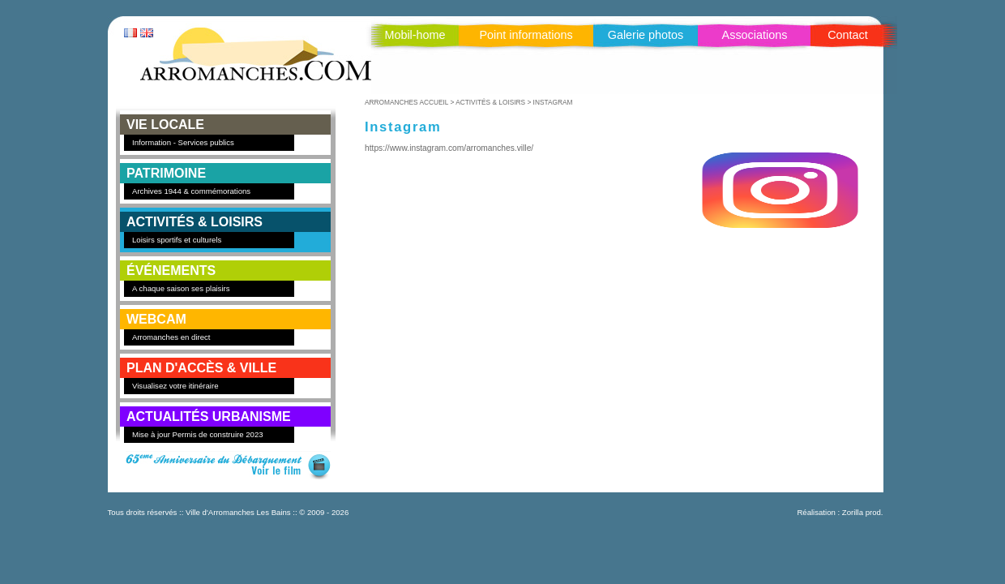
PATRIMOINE (166, 173)
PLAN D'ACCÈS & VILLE (201, 368)
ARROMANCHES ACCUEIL (406, 102)
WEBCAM (156, 319)
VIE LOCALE (165, 124)
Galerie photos (646, 34)
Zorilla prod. (862, 512)
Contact (848, 34)
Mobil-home (414, 34)
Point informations (525, 34)
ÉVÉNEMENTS (171, 270)
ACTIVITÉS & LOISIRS (194, 222)
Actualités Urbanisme (208, 416)
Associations (755, 34)
